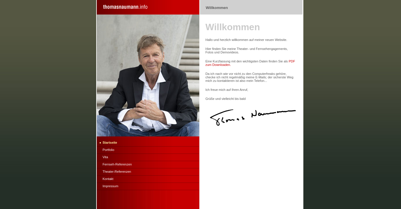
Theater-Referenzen (117, 171)
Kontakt (108, 179)
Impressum (110, 186)
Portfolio (108, 150)
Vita (105, 157)
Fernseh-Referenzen (117, 164)
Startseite (110, 142)
